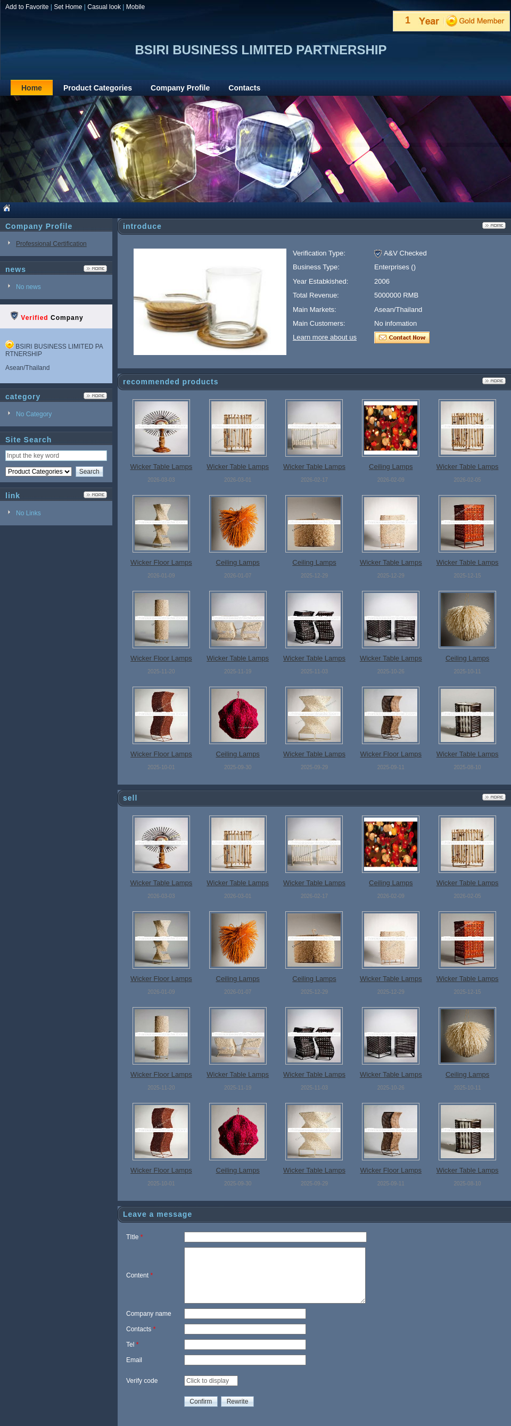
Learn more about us (325, 337)
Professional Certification (51, 244)
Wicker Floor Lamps (161, 562)
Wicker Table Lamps (161, 467)
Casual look (104, 7)
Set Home (68, 7)
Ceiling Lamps (391, 467)
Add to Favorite (26, 7)
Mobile (135, 7)
